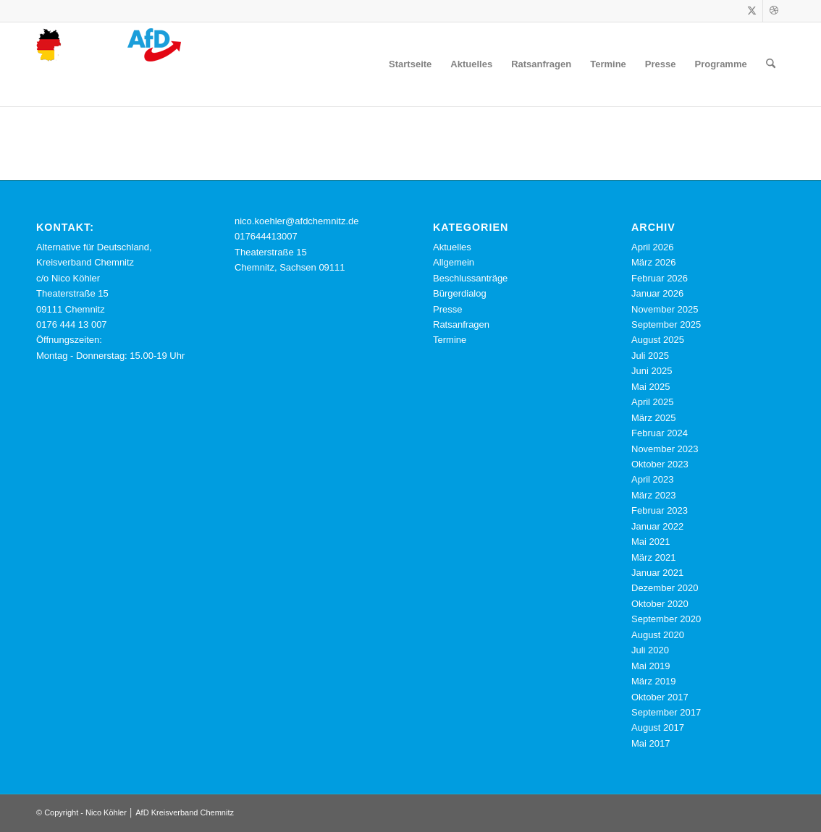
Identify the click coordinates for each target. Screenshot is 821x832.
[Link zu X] (751, 11)
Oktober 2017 (660, 697)
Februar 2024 (659, 433)
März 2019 (653, 681)
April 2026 (652, 247)
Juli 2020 (650, 650)
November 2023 (665, 448)
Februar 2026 (659, 278)
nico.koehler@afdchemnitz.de (296, 221)
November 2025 (665, 309)
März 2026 (653, 262)
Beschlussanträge (470, 278)
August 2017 (657, 727)
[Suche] (771, 64)
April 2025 (652, 401)
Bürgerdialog (460, 293)
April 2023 (652, 479)
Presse (447, 309)
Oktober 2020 (660, 603)
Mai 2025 (650, 386)
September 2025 (666, 324)
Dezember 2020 (665, 587)
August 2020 (657, 634)
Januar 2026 (657, 293)
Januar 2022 (657, 526)
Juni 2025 (651, 370)
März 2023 (653, 495)
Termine (449, 339)
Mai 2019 (650, 666)
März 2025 (653, 417)
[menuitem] (410, 64)
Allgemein (453, 262)
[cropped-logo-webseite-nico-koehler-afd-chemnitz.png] (108, 64)
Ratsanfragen (461, 324)
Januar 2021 (657, 572)
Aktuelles (452, 247)
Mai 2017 (650, 743)
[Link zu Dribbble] (774, 11)
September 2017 (666, 712)
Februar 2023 (659, 510)
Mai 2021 (650, 541)
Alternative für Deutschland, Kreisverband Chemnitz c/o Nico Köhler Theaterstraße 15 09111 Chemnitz (94, 278)
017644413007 (266, 236)
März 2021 (653, 557)
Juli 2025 (650, 355)
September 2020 (666, 619)
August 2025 (657, 339)
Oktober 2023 (660, 464)
